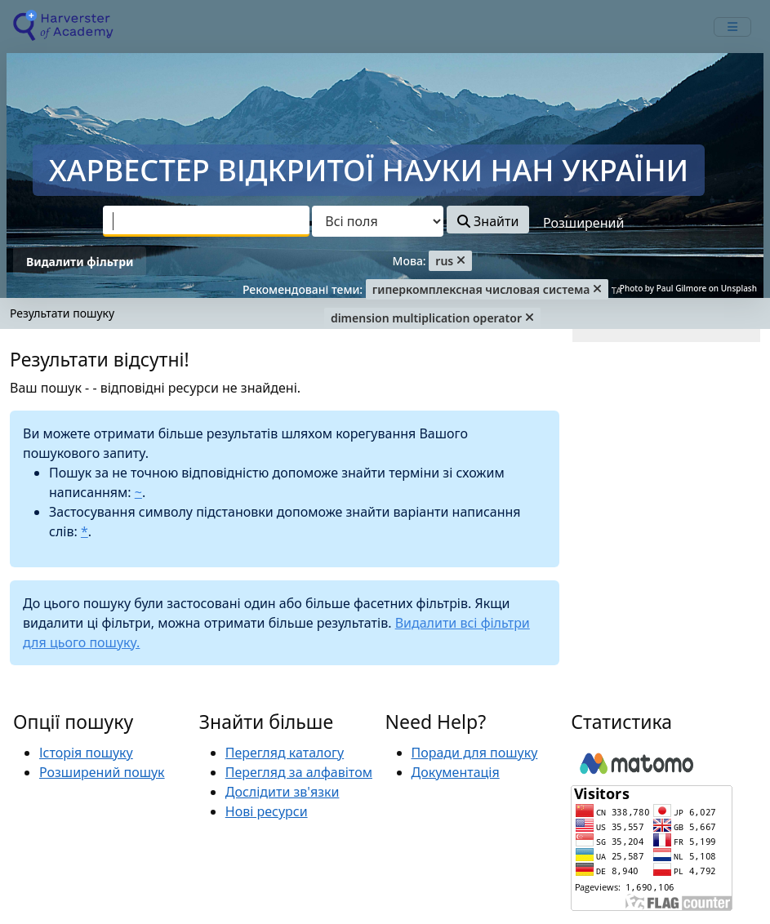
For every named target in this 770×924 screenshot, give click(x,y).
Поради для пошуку (475, 753)
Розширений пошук (102, 772)
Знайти (488, 221)
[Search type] (377, 221)
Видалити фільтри (79, 261)
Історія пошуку (86, 753)
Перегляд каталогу (284, 753)
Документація (456, 772)
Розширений (583, 223)
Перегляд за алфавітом (298, 772)
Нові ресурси (266, 811)
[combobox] (206, 221)
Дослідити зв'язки (282, 792)
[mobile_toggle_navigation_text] (732, 27)
